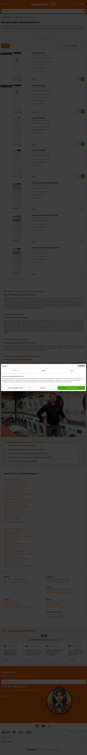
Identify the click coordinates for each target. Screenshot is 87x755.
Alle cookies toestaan (71, 388)
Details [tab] (43, 370)
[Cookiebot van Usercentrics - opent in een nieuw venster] (75, 366)
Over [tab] (72, 370)
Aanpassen (43, 388)
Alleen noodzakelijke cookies (15, 388)
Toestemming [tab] (15, 370)
